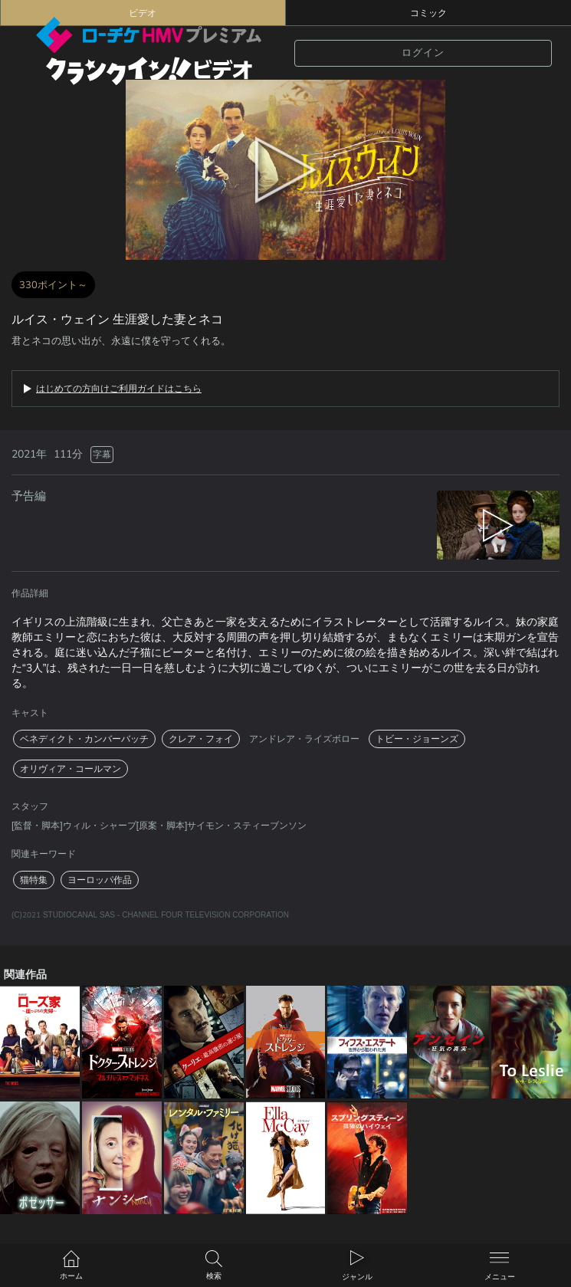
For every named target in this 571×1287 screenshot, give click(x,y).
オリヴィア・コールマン (70, 769)
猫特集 (34, 880)
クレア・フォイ (201, 739)
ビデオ (142, 13)
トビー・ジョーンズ (417, 739)
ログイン (423, 53)
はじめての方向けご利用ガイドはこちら (119, 388)
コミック (428, 13)
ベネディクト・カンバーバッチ (84, 739)
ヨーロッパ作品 (99, 880)
